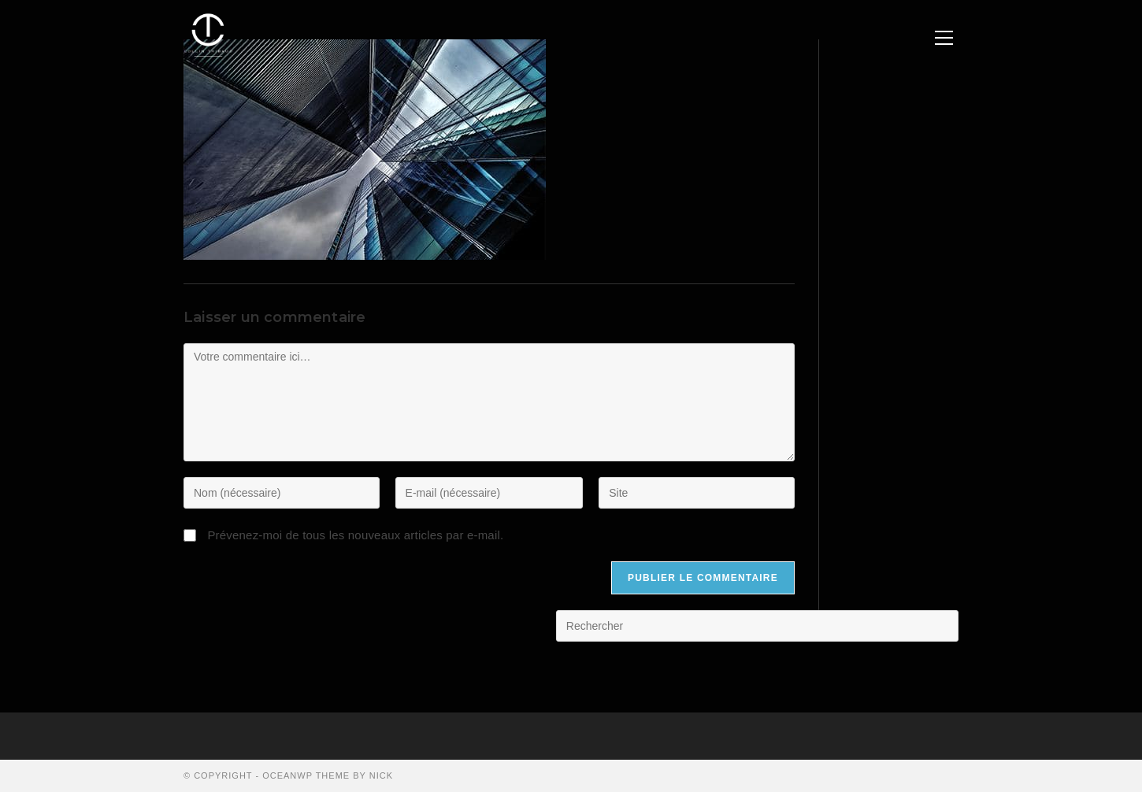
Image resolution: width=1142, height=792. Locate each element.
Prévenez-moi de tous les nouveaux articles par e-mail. (355, 535)
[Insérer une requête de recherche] (757, 626)
